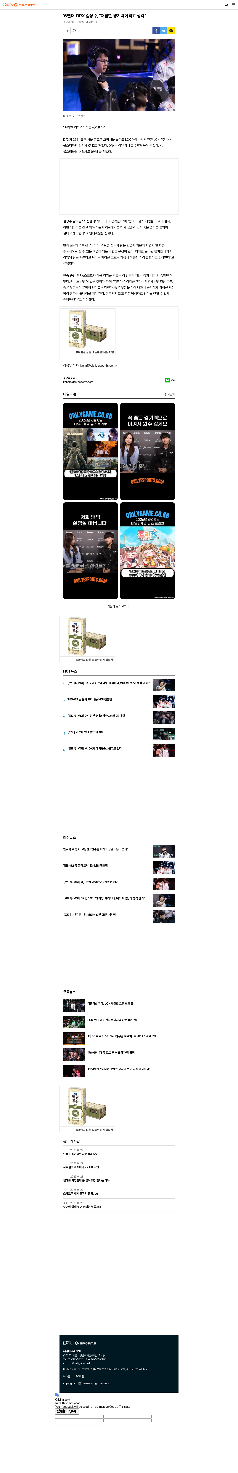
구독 (173, 380)
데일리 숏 (69, 394)
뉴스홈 (66, 1376)
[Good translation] (61, 1411)
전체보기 (170, 394)
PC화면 (80, 1376)
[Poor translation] (73, 1411)
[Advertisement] (119, 186)
